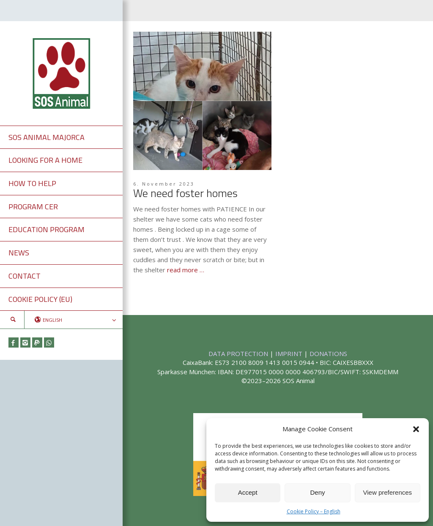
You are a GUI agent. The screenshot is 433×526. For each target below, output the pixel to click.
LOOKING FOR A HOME (45, 160)
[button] (416, 429)
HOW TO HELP (32, 183)
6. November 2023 (164, 184)
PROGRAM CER (33, 206)
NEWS (18, 252)
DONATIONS (328, 353)
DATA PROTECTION (239, 353)
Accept (248, 492)
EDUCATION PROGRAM (46, 229)
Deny (317, 492)
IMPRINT (289, 353)
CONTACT (24, 276)
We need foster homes (185, 193)
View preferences (387, 492)
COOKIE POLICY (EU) (40, 299)
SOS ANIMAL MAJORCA (46, 137)
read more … (185, 270)
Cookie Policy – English (313, 511)
